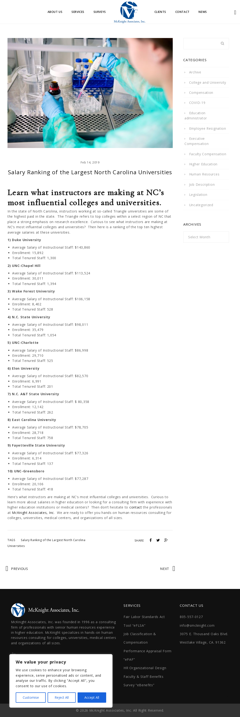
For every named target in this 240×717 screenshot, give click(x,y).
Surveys (100, 12)
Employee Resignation (207, 128)
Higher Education (203, 164)
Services (77, 12)
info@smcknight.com (197, 625)
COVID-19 (197, 102)
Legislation (198, 194)
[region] (60, 681)
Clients (160, 12)
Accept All (91, 697)
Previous (19, 568)
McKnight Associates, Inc (33, 512)
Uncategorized (201, 204)
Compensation (201, 92)
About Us (55, 12)
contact (135, 507)
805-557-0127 (191, 616)
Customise (31, 697)
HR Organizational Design (145, 668)
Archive (195, 72)
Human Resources (204, 174)
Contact (182, 12)
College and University (207, 82)
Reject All (62, 697)
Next (164, 568)
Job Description (202, 184)
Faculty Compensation (207, 154)
